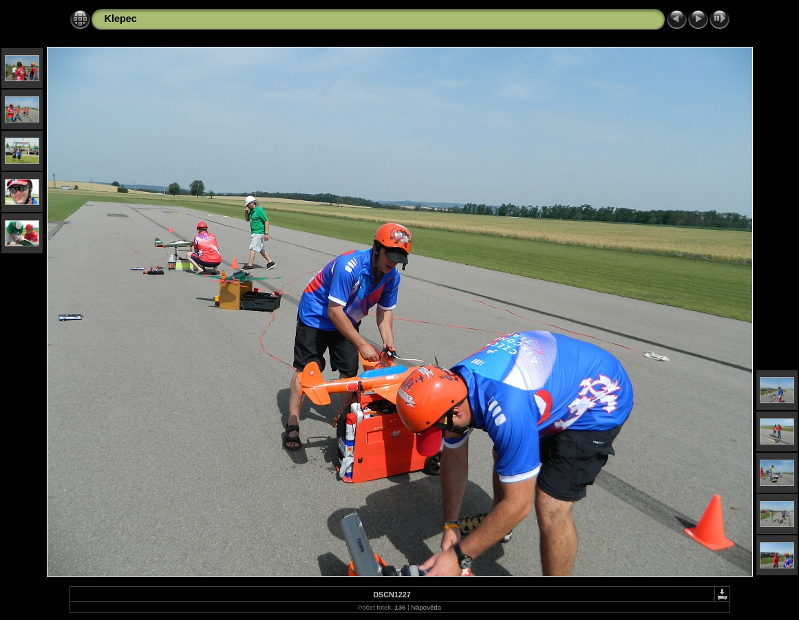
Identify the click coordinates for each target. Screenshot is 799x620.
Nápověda (426, 607)
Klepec (121, 18)
